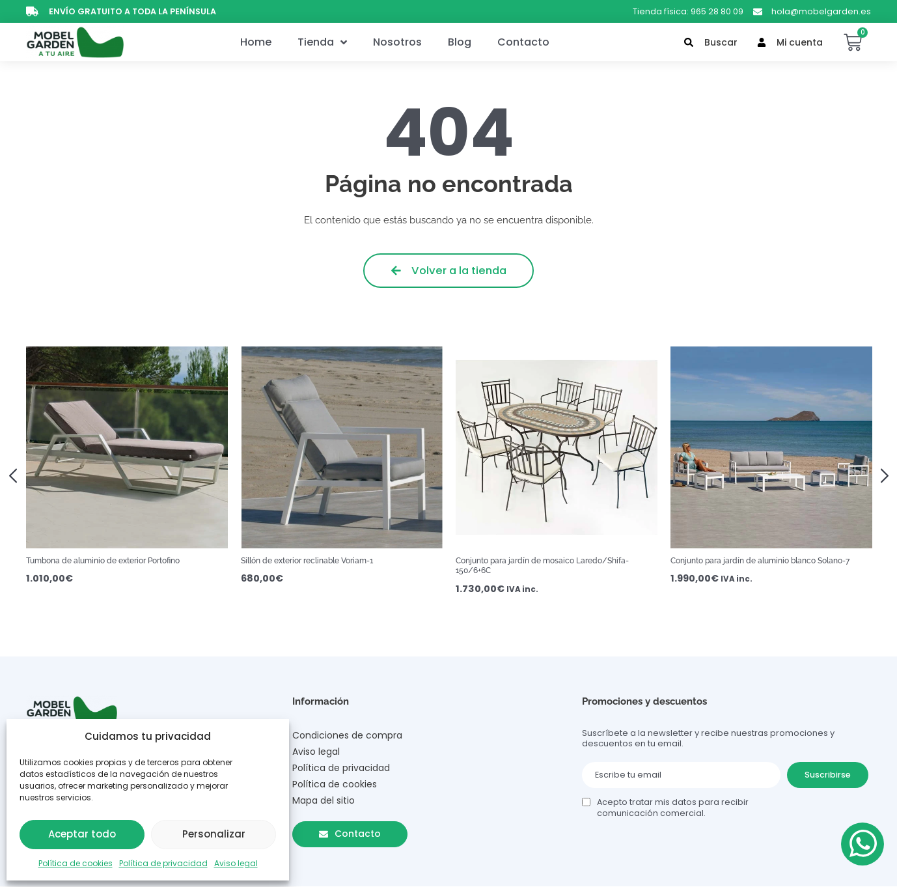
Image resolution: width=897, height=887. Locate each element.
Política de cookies (75, 863)
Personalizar (213, 834)
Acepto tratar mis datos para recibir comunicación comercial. (673, 807)
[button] (17, 475)
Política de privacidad (163, 863)
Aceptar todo (82, 834)
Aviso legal (236, 863)
